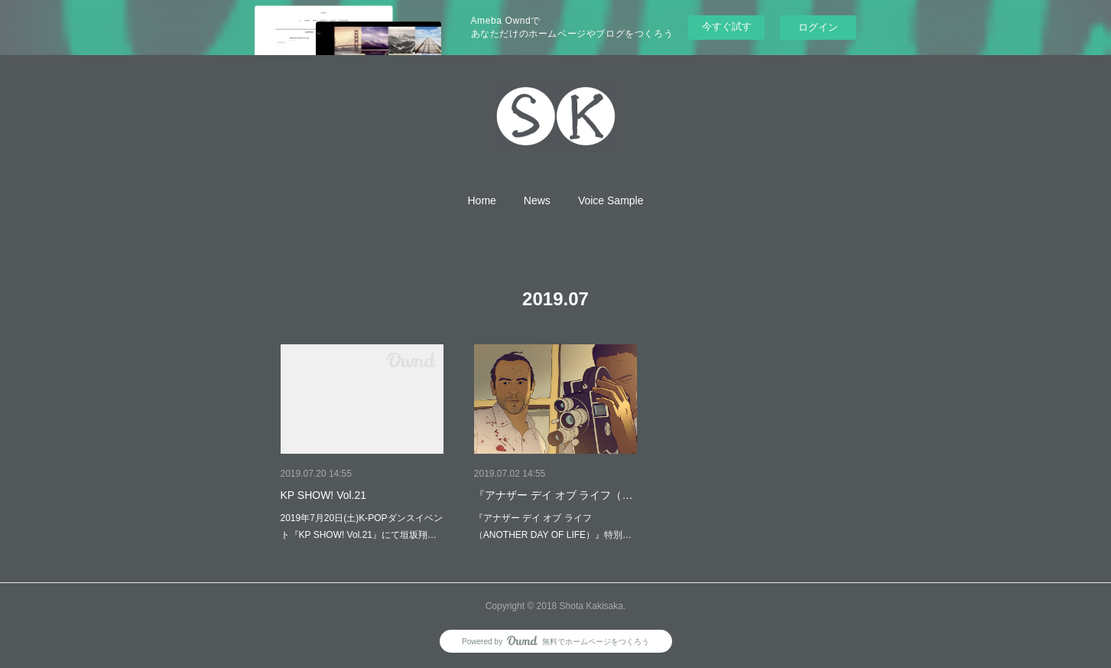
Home (482, 200)
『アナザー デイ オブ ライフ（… (553, 495)
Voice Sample (611, 200)
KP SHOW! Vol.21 (324, 495)
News (537, 200)
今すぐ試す (727, 26)
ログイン (818, 27)
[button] (482, 200)
